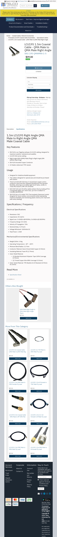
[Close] (28, 11)
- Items (45, 5)
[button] (39, 71)
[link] (41, 493)
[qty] (38, 81)
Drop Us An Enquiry (15, 23)
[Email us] (39, 493)
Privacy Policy (29, 481)
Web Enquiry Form (22, 1)
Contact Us (19, 471)
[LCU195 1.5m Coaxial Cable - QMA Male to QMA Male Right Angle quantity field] (39, 64)
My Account (20, 19)
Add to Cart (38, 68)
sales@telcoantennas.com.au (38, 1)
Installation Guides (42, 23)
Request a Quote (10, 1)
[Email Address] (45, 477)
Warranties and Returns (30, 475)
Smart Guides (28, 23)
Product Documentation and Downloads (22, 27)
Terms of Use (30, 469)
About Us (28, 30)
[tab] (10, 129)
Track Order (7, 474)
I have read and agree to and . (44, 483)
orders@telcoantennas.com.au (40, 122)
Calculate (38, 90)
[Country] (38, 84)
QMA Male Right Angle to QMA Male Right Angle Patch (27, 311)
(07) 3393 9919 (36, 124)
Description (10, 129)
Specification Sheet (15, 275)
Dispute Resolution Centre (8, 480)
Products (10, 19)
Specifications (20, 129)
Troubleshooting (42, 27)
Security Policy (29, 485)
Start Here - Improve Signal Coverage (38, 19)
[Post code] (38, 87)
